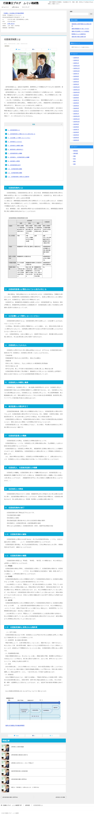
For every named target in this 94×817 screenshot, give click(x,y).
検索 (71, 11)
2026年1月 (76, 63)
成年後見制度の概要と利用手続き (19, 779)
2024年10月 (76, 92)
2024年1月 (76, 113)
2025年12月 (76, 65)
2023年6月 (76, 132)
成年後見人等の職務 (60, 797)
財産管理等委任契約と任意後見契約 (19, 771)
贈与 (74, 161)
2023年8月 (76, 127)
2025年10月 (76, 71)
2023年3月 (76, 140)
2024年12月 (76, 87)
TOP (12, 805)
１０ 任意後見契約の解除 (15, 169)
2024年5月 (76, 105)
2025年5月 (76, 79)
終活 (74, 158)
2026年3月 (76, 57)
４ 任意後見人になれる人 (15, 141)
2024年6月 (76, 103)
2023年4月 (76, 137)
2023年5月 (76, 135)
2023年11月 (76, 119)
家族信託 (75, 150)
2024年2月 (76, 111)
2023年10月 (76, 121)
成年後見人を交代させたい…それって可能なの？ (22, 763)
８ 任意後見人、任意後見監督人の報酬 (18, 157)
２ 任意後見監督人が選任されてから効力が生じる (21, 134)
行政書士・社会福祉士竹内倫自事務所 (14, 13)
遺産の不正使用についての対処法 (80, 31)
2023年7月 (76, 129)
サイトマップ (25, 7)
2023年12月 (76, 116)
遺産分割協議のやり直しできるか (80, 28)
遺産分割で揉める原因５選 (79, 36)
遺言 (74, 164)
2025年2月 (76, 84)
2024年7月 (76, 100)
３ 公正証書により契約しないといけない (19, 137)
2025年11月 (76, 68)
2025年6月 (76, 76)
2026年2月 (76, 60)
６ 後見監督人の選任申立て (15, 149)
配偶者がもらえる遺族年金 (79, 34)
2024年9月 (76, 95)
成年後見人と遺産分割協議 (17, 746)
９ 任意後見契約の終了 (14, 165)
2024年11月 (76, 89)
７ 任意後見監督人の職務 (15, 153)
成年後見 (7, 46)
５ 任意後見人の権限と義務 (15, 145)
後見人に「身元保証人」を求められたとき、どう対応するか (25, 787)
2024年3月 (76, 108)
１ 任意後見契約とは (14, 130)
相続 (74, 156)
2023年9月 (76, 124)
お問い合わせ (15, 7)
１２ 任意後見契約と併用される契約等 (18, 176)
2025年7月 (76, 73)
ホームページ (5, 7)
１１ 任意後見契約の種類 (15, 172)
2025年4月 (76, 81)
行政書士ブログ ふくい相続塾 (21, 3)
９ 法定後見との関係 (14, 161)
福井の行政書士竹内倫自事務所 (15, 725)
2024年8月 (76, 97)
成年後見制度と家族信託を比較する (19, 754)
